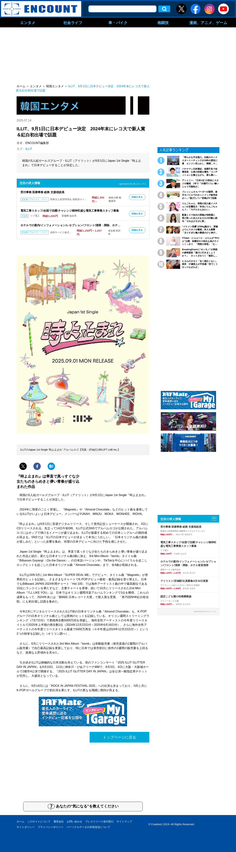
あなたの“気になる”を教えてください (83, 806)
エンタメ (27, 22)
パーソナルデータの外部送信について (88, 827)
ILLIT (28, 148)
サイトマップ (124, 821)
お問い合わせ (74, 821)
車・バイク (117, 22)
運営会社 (58, 821)
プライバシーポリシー (50, 827)
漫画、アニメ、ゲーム (208, 22)
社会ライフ (72, 22)
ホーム (20, 821)
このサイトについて (39, 821)
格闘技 (163, 22)
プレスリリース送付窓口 (99, 821)
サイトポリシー (26, 827)
